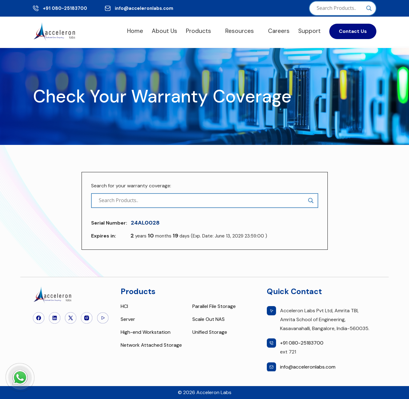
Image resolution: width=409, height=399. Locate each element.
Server (128, 319)
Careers (279, 31)
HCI (124, 306)
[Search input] (340, 8)
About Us (164, 31)
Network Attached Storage (151, 345)
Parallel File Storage (214, 306)
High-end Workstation (145, 332)
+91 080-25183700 (65, 8)
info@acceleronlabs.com (144, 8)
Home (135, 31)
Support (309, 31)
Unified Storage (209, 332)
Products (198, 31)
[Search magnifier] (369, 8)
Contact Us (353, 31)
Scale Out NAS (208, 319)
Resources (239, 31)
